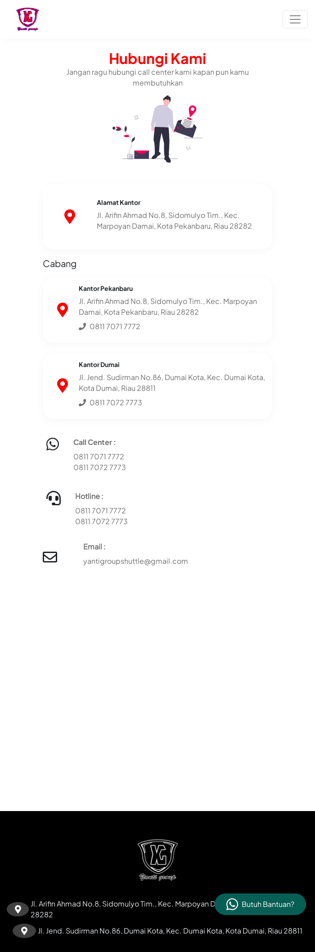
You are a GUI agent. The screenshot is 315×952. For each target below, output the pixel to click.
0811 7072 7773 (99, 467)
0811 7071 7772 (98, 456)
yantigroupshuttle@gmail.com (135, 561)
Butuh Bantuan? (268, 904)
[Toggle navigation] (295, 19)
